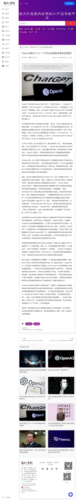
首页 (26, 3)
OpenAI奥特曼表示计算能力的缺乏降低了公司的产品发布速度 (61, 424)
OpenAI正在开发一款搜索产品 (58, 370)
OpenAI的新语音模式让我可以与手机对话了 (61, 398)
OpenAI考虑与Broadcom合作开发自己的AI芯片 (32, 398)
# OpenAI (29, 324)
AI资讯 (26, 47)
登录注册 (69, 3)
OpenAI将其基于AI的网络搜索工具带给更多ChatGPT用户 (61, 451)
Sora (70, 29)
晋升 (36, 32)
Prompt (51, 29)
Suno (37, 29)
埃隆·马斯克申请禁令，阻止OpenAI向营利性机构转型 (32, 451)
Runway (22, 32)
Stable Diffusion (61, 29)
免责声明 (49, 462)
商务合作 (56, 462)
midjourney (28, 29)
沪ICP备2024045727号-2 (28, 485)
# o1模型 (36, 324)
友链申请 (42, 462)
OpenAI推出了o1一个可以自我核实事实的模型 (47, 53)
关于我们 (50, 464)
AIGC (43, 29)
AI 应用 (31, 32)
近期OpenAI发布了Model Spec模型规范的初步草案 (32, 371)
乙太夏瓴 (33, 483)
